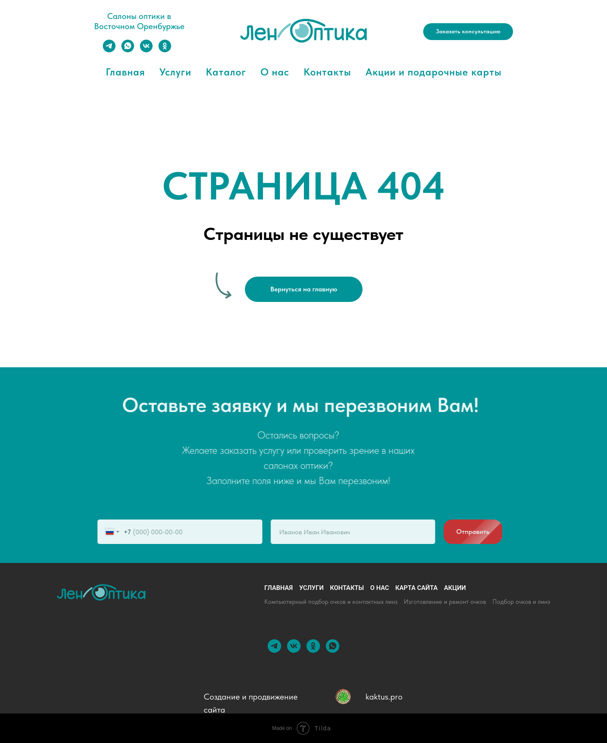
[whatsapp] (127, 50)
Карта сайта (416, 588)
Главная (125, 72)
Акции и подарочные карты (433, 72)
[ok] (164, 50)
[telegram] (109, 50)
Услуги (175, 72)
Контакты (327, 72)
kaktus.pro (384, 697)
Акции (455, 588)
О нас (275, 72)
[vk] (146, 50)
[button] (468, 31)
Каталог (226, 72)
